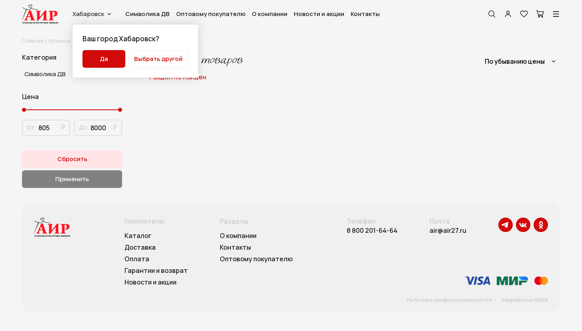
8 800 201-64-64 (372, 230)
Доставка (140, 248)
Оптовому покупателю (210, 14)
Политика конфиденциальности (449, 300)
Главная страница (46, 40)
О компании (269, 14)
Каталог (138, 236)
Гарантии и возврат (156, 271)
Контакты (365, 14)
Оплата (136, 259)
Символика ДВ (147, 14)
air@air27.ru (447, 230)
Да (104, 58)
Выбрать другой (158, 58)
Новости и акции (319, 14)
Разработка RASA (525, 300)
